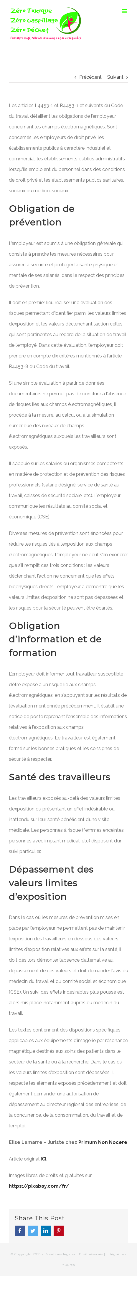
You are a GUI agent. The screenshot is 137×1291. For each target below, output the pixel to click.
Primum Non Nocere (102, 1142)
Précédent (90, 77)
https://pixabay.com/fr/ (39, 1186)
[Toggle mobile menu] (125, 11)
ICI (43, 1159)
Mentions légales (60, 1254)
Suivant (115, 77)
